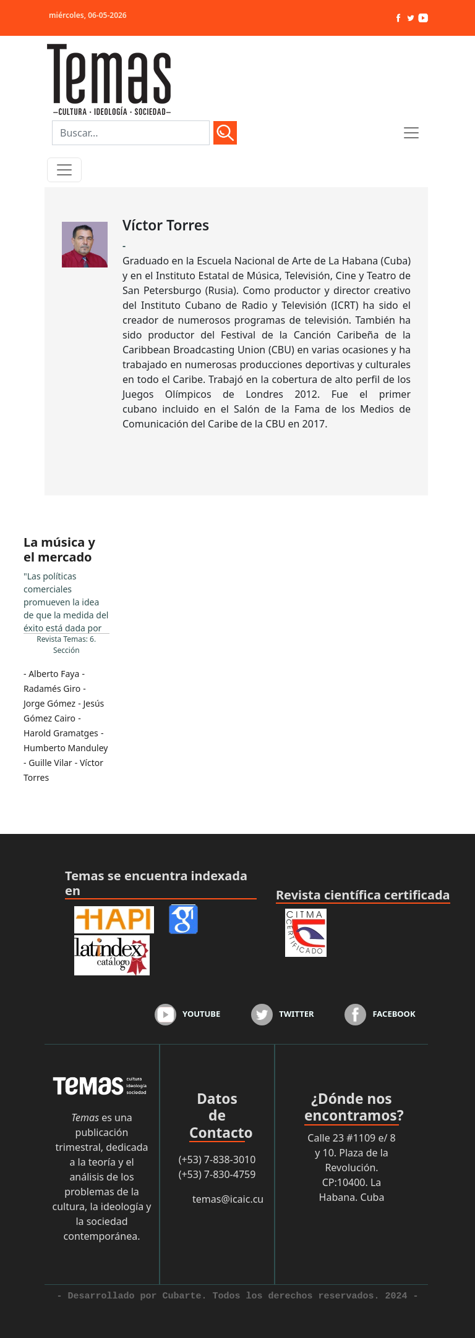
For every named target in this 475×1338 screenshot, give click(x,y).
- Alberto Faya (51, 674)
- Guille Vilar (48, 762)
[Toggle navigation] (64, 170)
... (66, 601)
